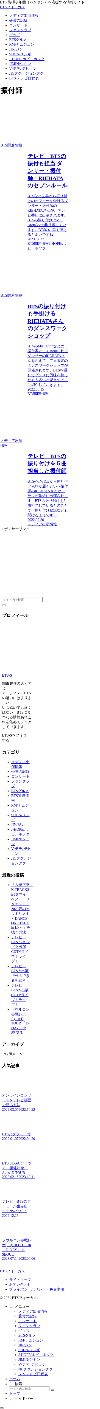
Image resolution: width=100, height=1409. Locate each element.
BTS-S (7, 675)
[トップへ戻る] (2, 1408)
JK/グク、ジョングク (35, 1369)
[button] (4, 605)
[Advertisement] (34, 560)
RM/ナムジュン (30, 1340)
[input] (22, 599)
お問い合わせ (20, 1284)
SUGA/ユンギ (29, 1350)
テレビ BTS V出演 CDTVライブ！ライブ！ (20, 995)
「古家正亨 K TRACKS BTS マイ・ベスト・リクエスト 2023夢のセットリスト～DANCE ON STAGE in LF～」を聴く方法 (22, 908)
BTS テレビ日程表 (33, 1374)
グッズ (23, 1331)
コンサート (20, 776)
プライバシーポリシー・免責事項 (36, 1289)
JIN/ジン (18, 825)
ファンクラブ (29, 1326)
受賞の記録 (20, 771)
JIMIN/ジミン (29, 1359)
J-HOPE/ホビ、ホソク (36, 1355)
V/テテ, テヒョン (32, 1364)
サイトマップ (20, 1280)
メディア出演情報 (33, 1311)
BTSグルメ (20, 791)
